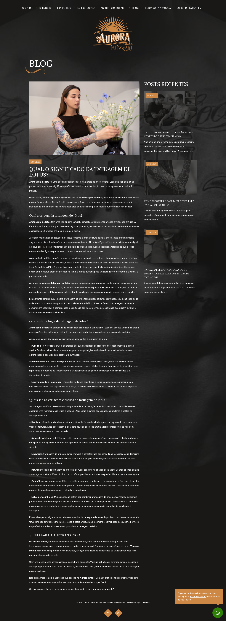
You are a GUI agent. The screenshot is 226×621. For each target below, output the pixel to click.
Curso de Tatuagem (189, 8)
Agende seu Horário (113, 8)
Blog (135, 8)
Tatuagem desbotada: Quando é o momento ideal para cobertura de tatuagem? (166, 273)
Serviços (45, 8)
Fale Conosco (86, 8)
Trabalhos (64, 8)
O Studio (28, 8)
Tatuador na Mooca (157, 8)
